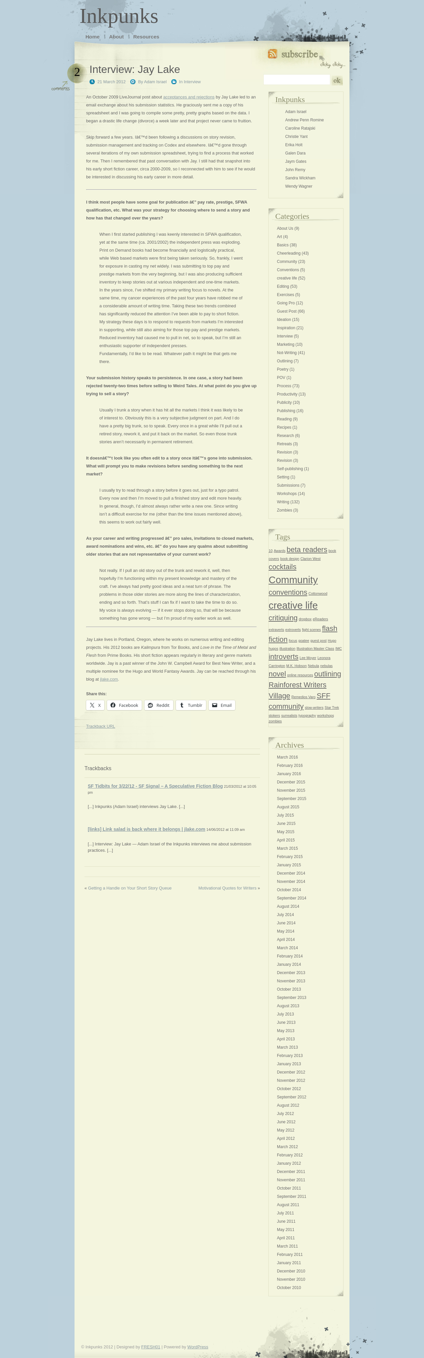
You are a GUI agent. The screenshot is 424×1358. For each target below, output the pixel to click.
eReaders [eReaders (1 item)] (320, 619)
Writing (283, 502)
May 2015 (285, 832)
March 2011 (287, 1246)
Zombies (284, 510)
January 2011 (289, 1263)
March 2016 (287, 757)
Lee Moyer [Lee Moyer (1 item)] (307, 658)
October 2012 (289, 1088)
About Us (285, 228)
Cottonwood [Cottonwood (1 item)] (317, 593)
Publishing (286, 410)
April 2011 (286, 1238)
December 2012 (291, 1072)
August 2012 (288, 1105)
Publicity (284, 402)
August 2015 (288, 807)
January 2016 (289, 774)
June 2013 (286, 1022)
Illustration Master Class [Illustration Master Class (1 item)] (315, 648)
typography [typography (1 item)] (307, 715)
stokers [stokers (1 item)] (274, 715)
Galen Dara (295, 153)
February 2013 (290, 1055)
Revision (284, 452)
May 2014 (285, 931)
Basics (283, 245)
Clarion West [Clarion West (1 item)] (310, 559)
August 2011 (288, 1205)
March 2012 (287, 1146)
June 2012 (286, 1122)
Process (284, 386)
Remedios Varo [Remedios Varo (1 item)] (304, 697)
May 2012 (285, 1130)
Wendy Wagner (298, 186)
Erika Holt (293, 145)
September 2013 (291, 997)
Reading (284, 419)
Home (92, 36)
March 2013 (287, 1047)
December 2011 (291, 1171)
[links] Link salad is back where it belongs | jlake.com (146, 829)
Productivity (287, 394)
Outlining (284, 361)
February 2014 (290, 956)
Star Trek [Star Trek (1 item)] (332, 708)
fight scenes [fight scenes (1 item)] (311, 630)
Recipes (284, 427)
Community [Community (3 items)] (293, 579)
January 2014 (289, 964)
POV (281, 377)
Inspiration (286, 328)
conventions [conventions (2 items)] (288, 592)
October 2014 (289, 890)
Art (279, 236)
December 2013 (291, 972)
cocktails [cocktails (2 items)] (282, 567)
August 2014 (288, 906)
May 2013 (285, 1030)
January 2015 (289, 865)
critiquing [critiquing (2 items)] (283, 618)
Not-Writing (287, 352)
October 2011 (289, 1188)
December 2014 (291, 873)
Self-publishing (290, 468)
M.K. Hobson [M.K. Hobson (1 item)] (296, 666)
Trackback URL (100, 726)
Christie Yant (296, 136)
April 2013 (286, 1039)
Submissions (288, 485)
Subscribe (306, 57)
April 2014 (286, 939)
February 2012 (290, 1155)
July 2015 (285, 815)
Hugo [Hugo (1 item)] (332, 641)
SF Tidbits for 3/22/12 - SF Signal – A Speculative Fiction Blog (155, 786)
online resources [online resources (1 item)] (300, 675)
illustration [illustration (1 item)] (287, 648)
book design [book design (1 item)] (289, 559)
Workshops (287, 493)
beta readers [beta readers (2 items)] (307, 549)
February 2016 (290, 765)
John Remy (295, 169)
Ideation (284, 319)
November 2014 (291, 881)
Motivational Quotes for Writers (227, 888)
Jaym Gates (295, 161)
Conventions (288, 270)
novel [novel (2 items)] (277, 674)
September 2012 (291, 1097)
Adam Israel (155, 81)
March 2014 (287, 948)
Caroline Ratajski (300, 128)
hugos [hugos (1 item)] (273, 648)
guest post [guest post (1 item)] (318, 641)
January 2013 (289, 1064)
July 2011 (285, 1213)
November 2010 (291, 1279)
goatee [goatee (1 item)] (303, 641)
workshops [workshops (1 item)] (325, 715)
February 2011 (290, 1254)
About (116, 36)
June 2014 (286, 923)
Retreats (284, 444)
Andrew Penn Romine (304, 120)
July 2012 (285, 1113)
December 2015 (291, 782)
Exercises (285, 294)
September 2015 (291, 798)
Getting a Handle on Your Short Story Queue (130, 888)
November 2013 (291, 981)
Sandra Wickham (300, 178)
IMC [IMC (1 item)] (338, 648)
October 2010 (289, 1287)
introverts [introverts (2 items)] (283, 656)
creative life (287, 278)
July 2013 (285, 1014)
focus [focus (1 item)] (293, 641)
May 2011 (285, 1229)
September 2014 (291, 898)
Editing (283, 286)
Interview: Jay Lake (134, 69)
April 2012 (286, 1138)
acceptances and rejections (189, 96)
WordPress (197, 1346)
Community (287, 261)
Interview (192, 81)
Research (285, 435)
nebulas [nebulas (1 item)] (326, 666)
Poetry (283, 369)
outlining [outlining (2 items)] (327, 674)
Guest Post (286, 311)
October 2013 (289, 989)
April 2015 (286, 840)
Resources (146, 36)
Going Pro (286, 303)
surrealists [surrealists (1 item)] (289, 715)
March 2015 (287, 848)
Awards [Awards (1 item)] (279, 551)
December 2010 (291, 1271)
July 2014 (285, 914)
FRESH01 (150, 1346)
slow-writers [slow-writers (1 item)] (314, 708)
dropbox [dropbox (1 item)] (305, 619)
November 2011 (291, 1180)
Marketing (285, 344)
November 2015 (291, 790)
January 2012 (289, 1163)
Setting (283, 477)
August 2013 (288, 1006)
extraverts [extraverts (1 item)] (276, 630)
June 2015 (286, 823)
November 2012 (291, 1080)
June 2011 (286, 1221)
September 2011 (291, 1196)
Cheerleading (288, 253)
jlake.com (109, 679)
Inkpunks (119, 16)
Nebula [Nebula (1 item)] (313, 666)
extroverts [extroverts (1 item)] (293, 630)
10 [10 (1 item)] (271, 551)
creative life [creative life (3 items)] (293, 605)
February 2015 (290, 856)
